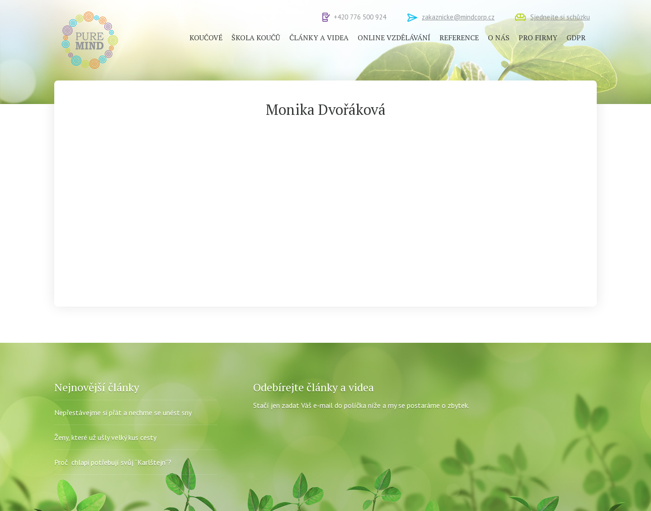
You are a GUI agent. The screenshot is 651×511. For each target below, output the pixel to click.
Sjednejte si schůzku (560, 17)
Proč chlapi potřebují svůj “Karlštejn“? (112, 462)
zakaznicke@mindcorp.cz (458, 17)
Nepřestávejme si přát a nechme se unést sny (123, 412)
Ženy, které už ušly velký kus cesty (105, 437)
